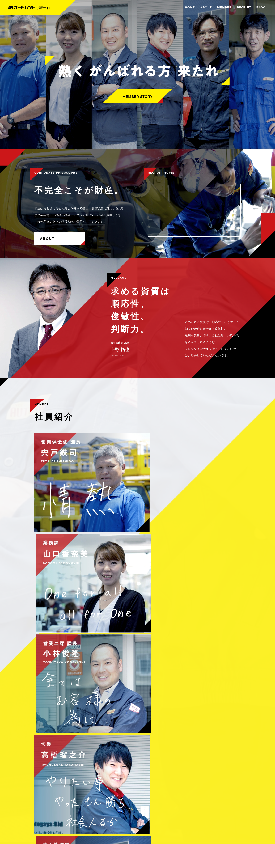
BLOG (260, 7)
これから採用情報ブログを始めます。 (62, 658)
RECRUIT (244, 7)
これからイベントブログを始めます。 (62, 647)
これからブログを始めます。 (56, 693)
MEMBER (224, 7)
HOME (190, 7)
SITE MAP (232, 814)
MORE (228, 626)
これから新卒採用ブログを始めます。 (62, 670)
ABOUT (206, 7)
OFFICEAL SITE (207, 820)
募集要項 (85, 607)
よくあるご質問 (189, 607)
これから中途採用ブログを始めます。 (62, 682)
